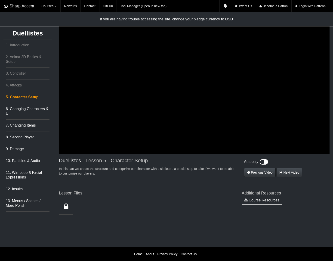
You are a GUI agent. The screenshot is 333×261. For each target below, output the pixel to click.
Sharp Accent (19, 6)
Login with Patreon (310, 6)
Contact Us (189, 254)
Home (138, 254)
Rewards (70, 6)
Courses (49, 6)
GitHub (108, 6)
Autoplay (256, 162)
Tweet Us (243, 6)
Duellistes (27, 33)
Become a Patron (273, 6)
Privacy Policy (167, 254)
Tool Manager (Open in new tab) (143, 6)
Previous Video (260, 172)
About (150, 254)
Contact (89, 6)
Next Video (289, 172)
